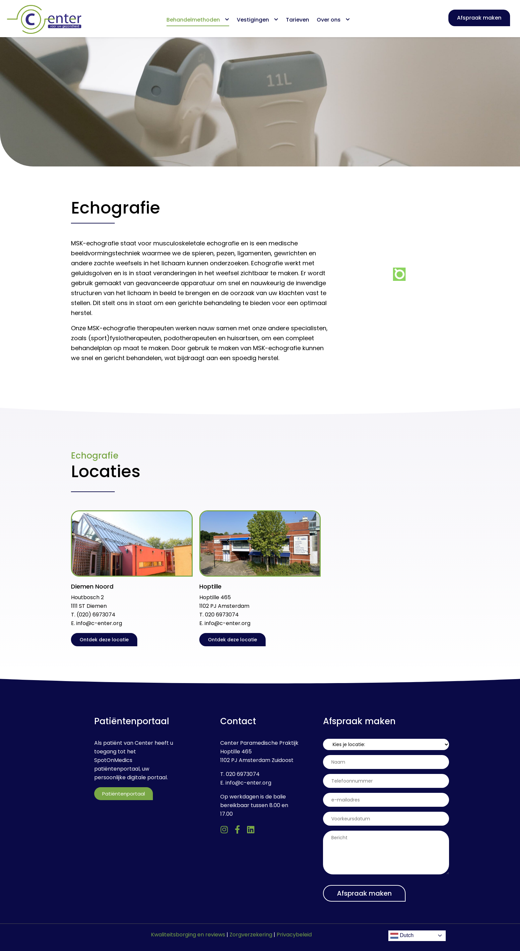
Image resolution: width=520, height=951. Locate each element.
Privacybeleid (294, 934)
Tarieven (297, 20)
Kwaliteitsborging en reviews (188, 934)
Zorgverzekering (250, 934)
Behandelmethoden (197, 20)
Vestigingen (257, 20)
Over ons (333, 20)
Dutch (402, 936)
